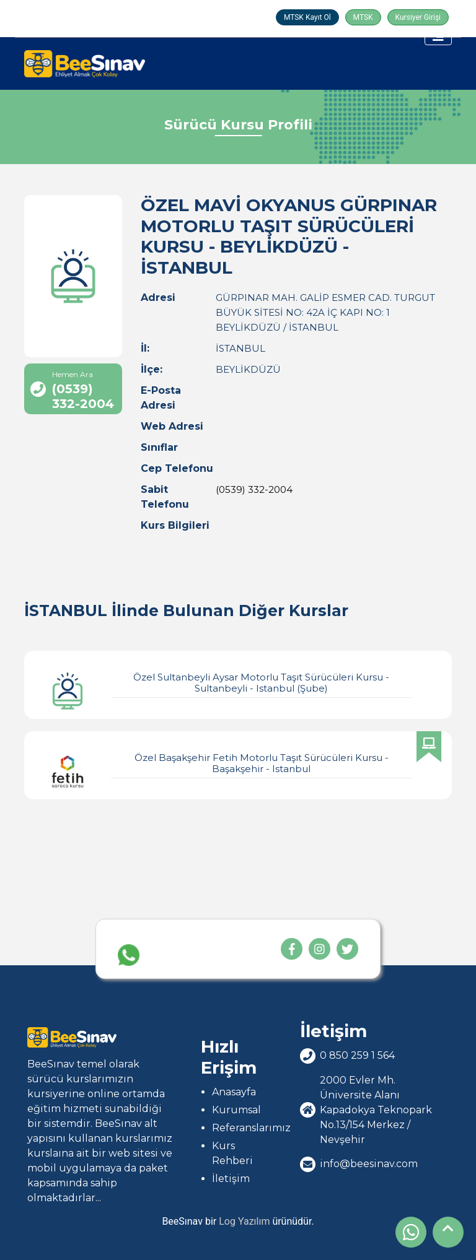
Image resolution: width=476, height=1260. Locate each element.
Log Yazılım (244, 1221)
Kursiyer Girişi (418, 17)
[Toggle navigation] (438, 36)
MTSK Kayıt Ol (307, 17)
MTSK (363, 17)
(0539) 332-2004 (254, 489)
